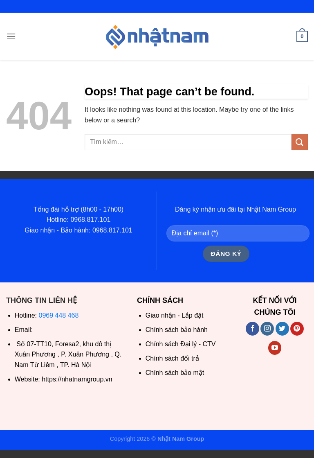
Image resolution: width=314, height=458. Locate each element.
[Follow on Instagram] (267, 329)
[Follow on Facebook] (252, 329)
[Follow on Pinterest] (297, 329)
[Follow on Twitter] (282, 329)
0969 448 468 (59, 315)
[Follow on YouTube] (275, 348)
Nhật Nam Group (180, 438)
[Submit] (300, 142)
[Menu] (11, 36)
